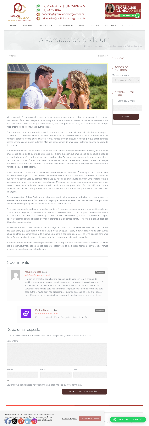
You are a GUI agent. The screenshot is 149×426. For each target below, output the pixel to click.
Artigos (94, 25)
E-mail (55, 369)
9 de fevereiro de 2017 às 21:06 (47, 313)
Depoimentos (65, 25)
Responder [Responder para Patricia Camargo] (100, 310)
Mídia (81, 25)
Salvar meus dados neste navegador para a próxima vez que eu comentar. (44, 384)
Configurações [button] (69, 418)
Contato (127, 25)
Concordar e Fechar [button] (90, 419)
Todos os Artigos (120, 75)
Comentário (12, 341)
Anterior (11, 56)
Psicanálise (45, 25)
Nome (22, 369)
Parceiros (111, 25)
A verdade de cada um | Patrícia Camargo (124, 46)
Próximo (103, 56)
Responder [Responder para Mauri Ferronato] (100, 272)
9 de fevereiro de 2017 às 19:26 (37, 275)
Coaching (27, 25)
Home (13, 25)
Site (75, 369)
